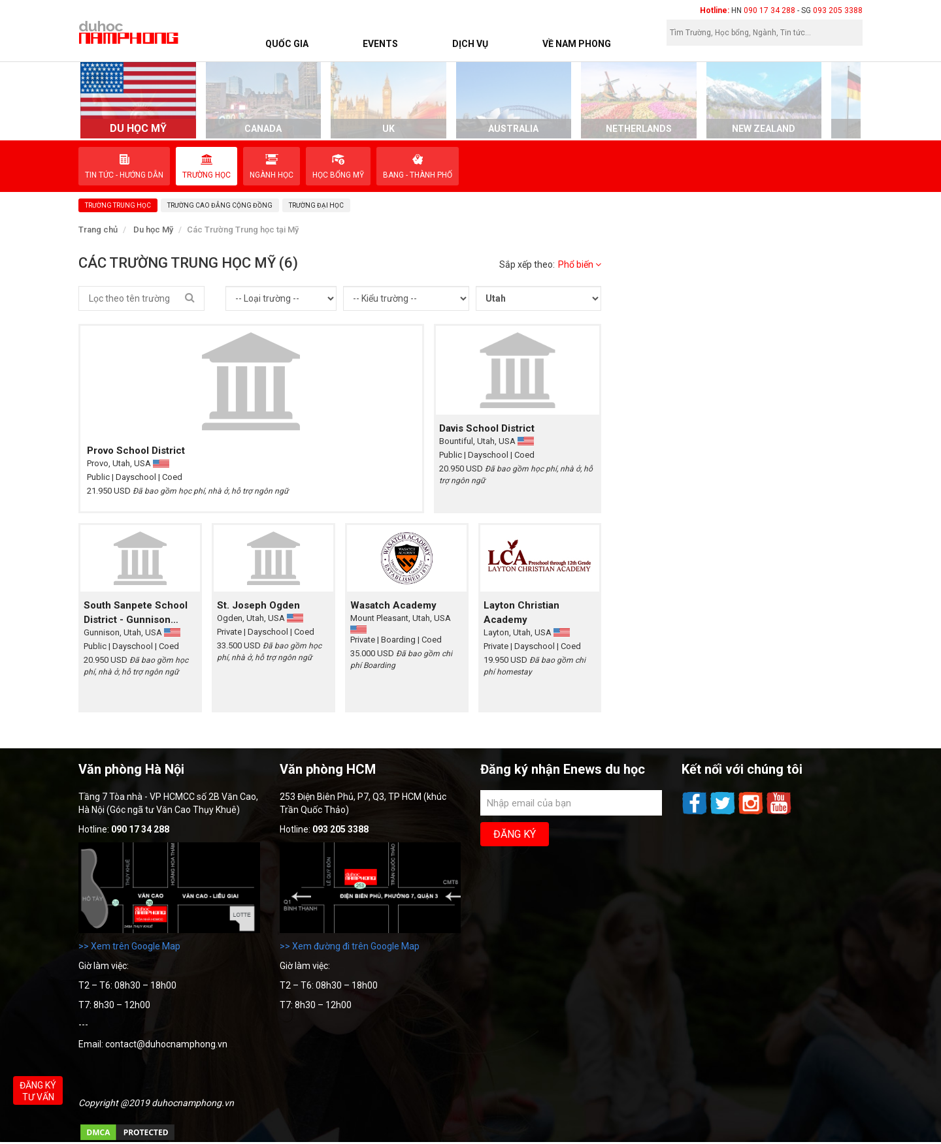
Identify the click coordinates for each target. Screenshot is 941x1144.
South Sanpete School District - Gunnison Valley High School (136, 613)
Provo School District (136, 450)
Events (380, 44)
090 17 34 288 (769, 10)
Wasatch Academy (393, 605)
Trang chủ (98, 229)
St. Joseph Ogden (258, 605)
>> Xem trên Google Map (129, 946)
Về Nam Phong (576, 44)
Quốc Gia (286, 44)
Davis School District (487, 428)
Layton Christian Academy (521, 612)
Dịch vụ (470, 44)
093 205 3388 (838, 10)
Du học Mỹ (153, 229)
